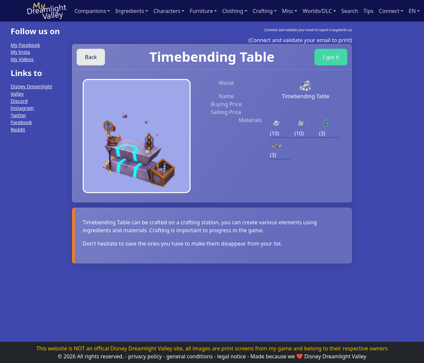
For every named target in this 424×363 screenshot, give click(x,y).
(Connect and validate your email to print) (300, 40)
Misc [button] (287, 11)
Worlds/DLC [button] (317, 11)
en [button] (412, 11)
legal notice (231, 356)
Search (349, 11)
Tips (368, 11)
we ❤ (295, 356)
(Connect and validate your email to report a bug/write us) (308, 30)
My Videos (22, 59)
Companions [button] (90, 11)
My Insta (20, 52)
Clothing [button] (232, 11)
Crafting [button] (263, 11)
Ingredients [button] (129, 11)
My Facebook (25, 45)
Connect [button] (389, 11)
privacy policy (145, 356)
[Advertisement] (31, 238)
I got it (331, 57)
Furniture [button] (201, 11)
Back (91, 57)
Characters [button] (166, 11)
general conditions (189, 356)
